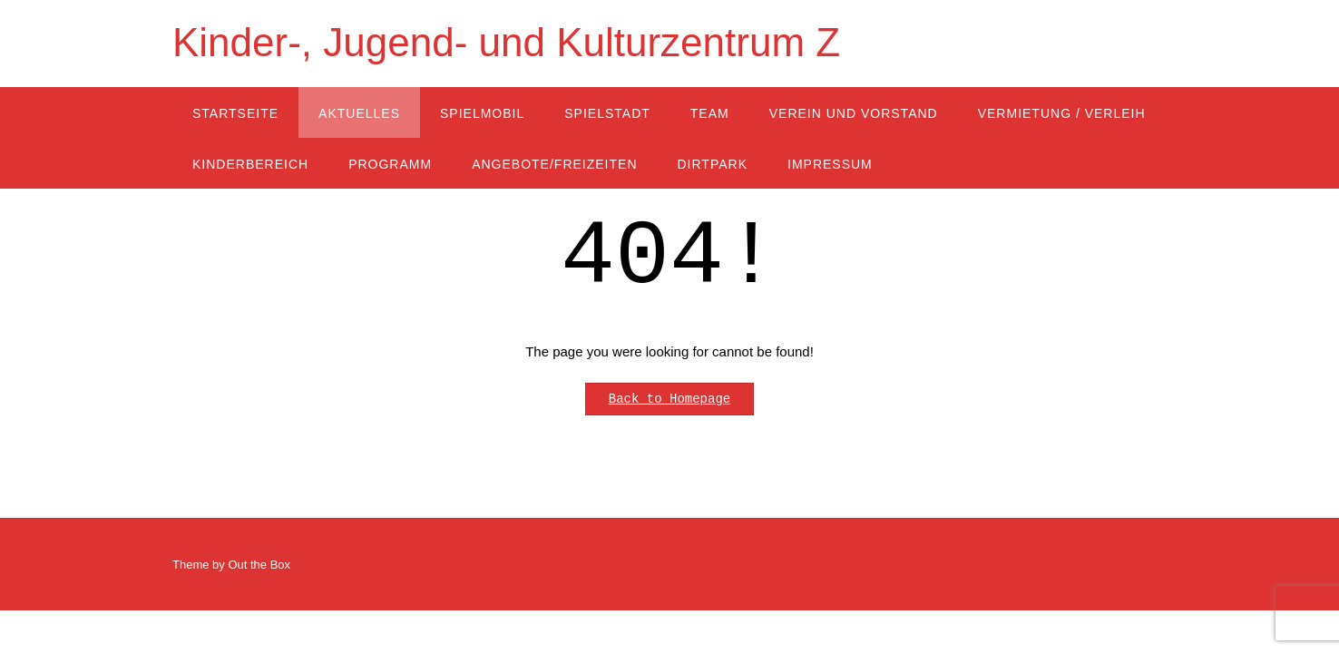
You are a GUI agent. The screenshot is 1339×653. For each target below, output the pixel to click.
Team (709, 113)
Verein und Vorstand (853, 113)
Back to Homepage (669, 399)
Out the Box (259, 564)
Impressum (830, 164)
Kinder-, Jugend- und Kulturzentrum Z (506, 42)
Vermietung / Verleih (1062, 113)
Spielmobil (482, 113)
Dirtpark (713, 164)
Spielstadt (607, 113)
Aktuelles (359, 113)
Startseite (235, 113)
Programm (390, 164)
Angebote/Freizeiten (554, 164)
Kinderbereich (250, 164)
